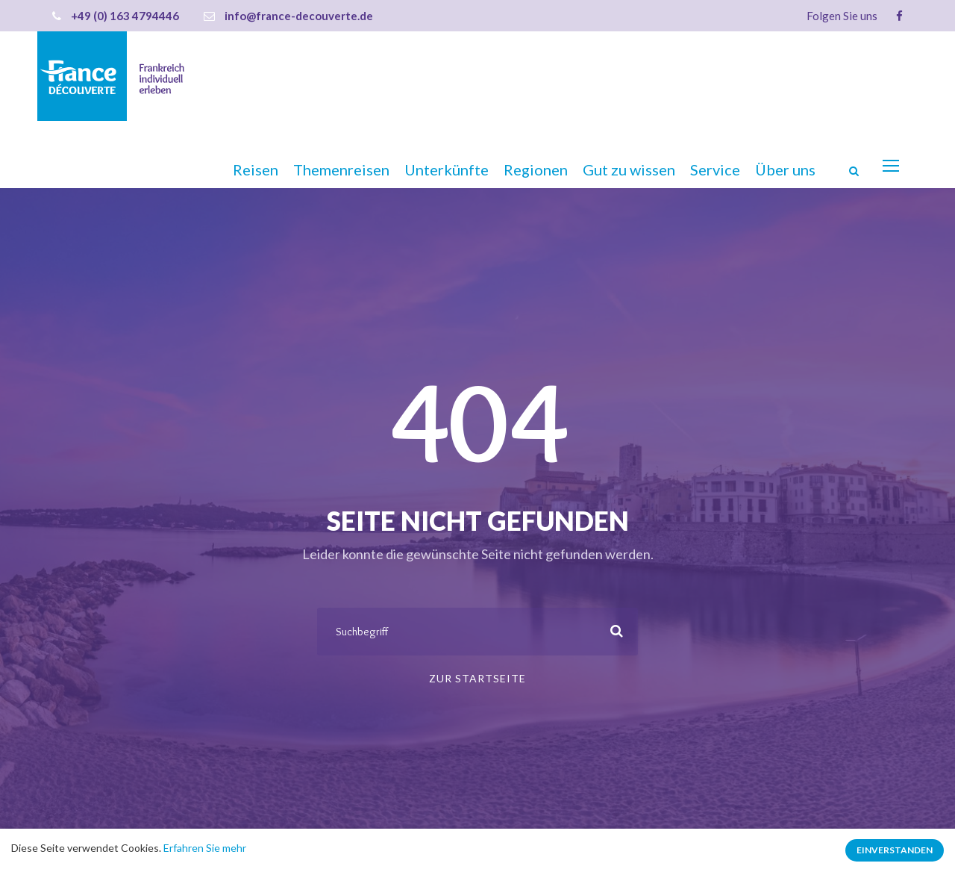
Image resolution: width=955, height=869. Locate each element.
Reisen (255, 169)
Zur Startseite (477, 678)
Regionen (536, 169)
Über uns (785, 169)
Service (715, 169)
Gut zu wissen (629, 169)
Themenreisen (341, 169)
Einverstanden (895, 850)
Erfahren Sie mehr (204, 847)
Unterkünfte (446, 169)
